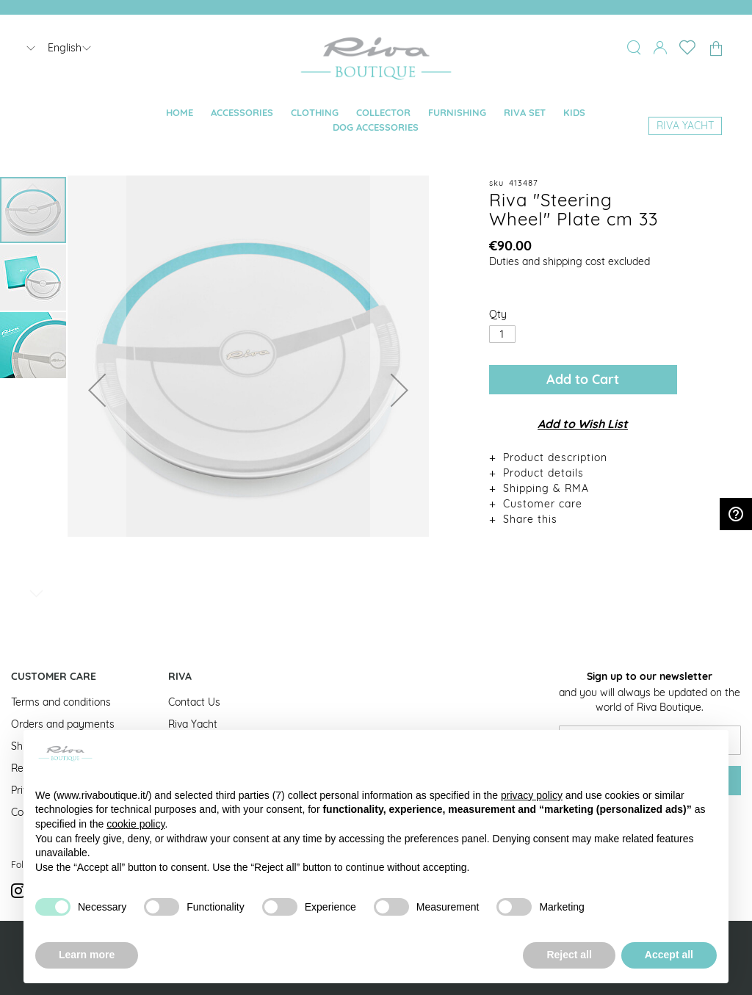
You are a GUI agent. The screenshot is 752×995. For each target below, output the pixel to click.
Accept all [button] (669, 954)
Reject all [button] (568, 954)
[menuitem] (179, 112)
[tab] (583, 457)
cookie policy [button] (135, 824)
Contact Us (194, 702)
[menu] (376, 120)
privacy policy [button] (532, 795)
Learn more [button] (87, 954)
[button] (97, 390)
